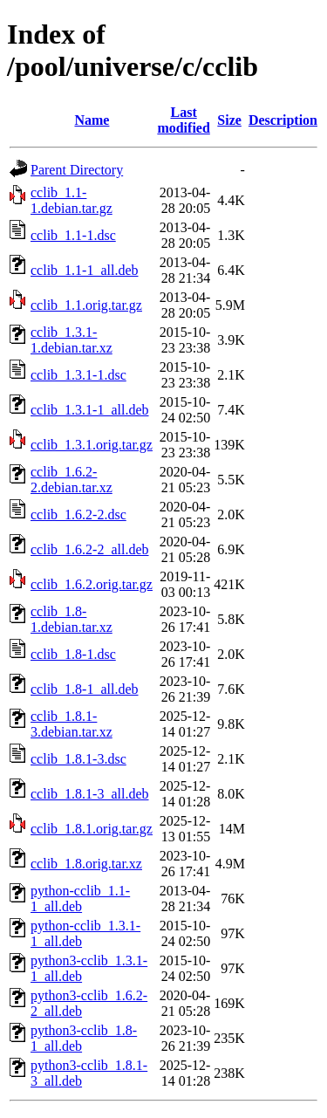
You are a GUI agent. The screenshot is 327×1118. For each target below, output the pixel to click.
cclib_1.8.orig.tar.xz (86, 863)
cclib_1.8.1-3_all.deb (90, 793)
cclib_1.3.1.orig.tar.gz (92, 444)
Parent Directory (77, 169)
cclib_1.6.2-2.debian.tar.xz (71, 479)
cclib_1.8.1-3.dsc (78, 758)
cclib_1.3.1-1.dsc (78, 374)
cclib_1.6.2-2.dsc (78, 514)
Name (91, 120)
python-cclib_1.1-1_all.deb (80, 898)
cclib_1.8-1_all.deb (85, 689)
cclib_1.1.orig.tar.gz (86, 305)
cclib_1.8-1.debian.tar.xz (71, 619)
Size (229, 120)
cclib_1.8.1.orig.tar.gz (92, 828)
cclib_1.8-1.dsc (73, 654)
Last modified (183, 120)
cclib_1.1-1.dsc (73, 235)
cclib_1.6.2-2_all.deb (90, 549)
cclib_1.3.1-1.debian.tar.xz (71, 340)
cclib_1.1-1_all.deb (85, 270)
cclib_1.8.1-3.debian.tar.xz (71, 724)
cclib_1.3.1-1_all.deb (90, 409)
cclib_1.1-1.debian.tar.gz (71, 200)
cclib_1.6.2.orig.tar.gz (92, 584)
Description (283, 120)
